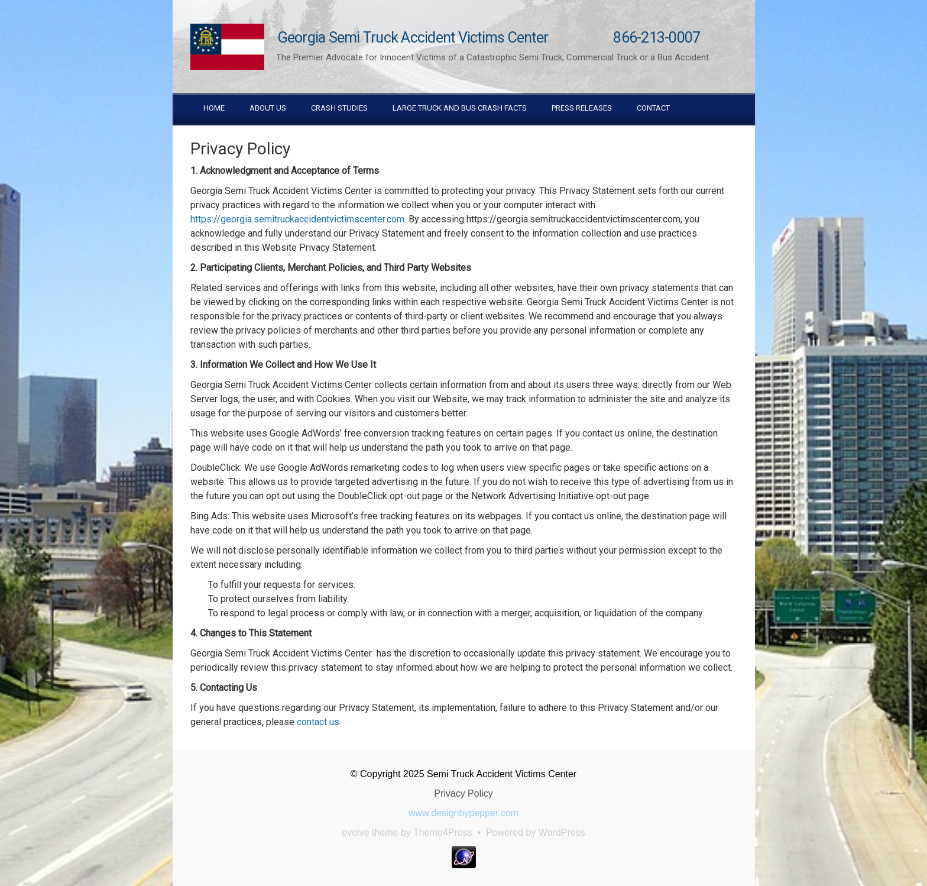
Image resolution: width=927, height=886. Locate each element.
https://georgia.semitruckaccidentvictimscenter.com (297, 219)
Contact (653, 108)
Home (214, 108)
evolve (355, 832)
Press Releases (582, 108)
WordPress (562, 832)
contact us (318, 721)
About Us (267, 108)
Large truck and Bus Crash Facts (460, 108)
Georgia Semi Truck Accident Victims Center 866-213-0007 (489, 37)
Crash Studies (339, 108)
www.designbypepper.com (463, 813)
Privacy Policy (463, 793)
